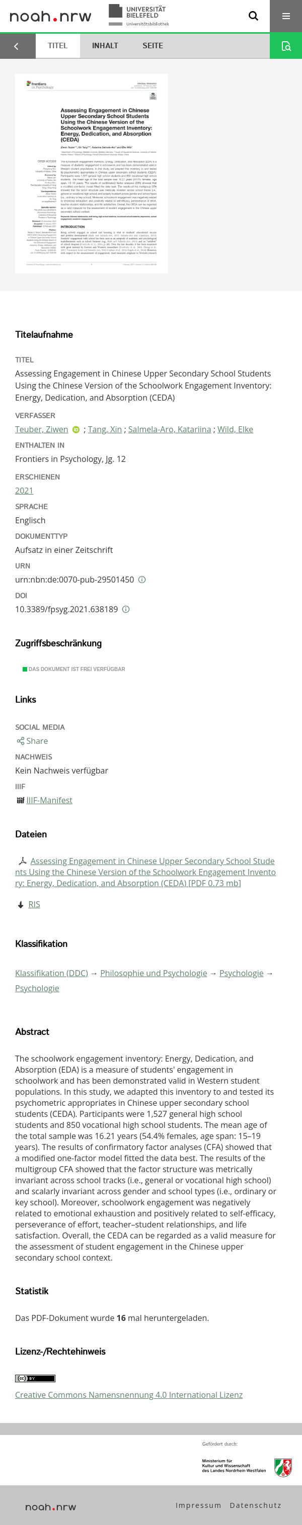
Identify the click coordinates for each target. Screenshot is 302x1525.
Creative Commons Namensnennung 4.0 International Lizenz (129, 1394)
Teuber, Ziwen (41, 429)
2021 (24, 490)
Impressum (199, 1505)
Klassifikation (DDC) (51, 973)
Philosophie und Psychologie (153, 973)
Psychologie (241, 973)
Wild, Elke (235, 429)
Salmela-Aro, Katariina (169, 429)
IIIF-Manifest (49, 800)
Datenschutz (256, 1505)
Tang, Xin (105, 429)
